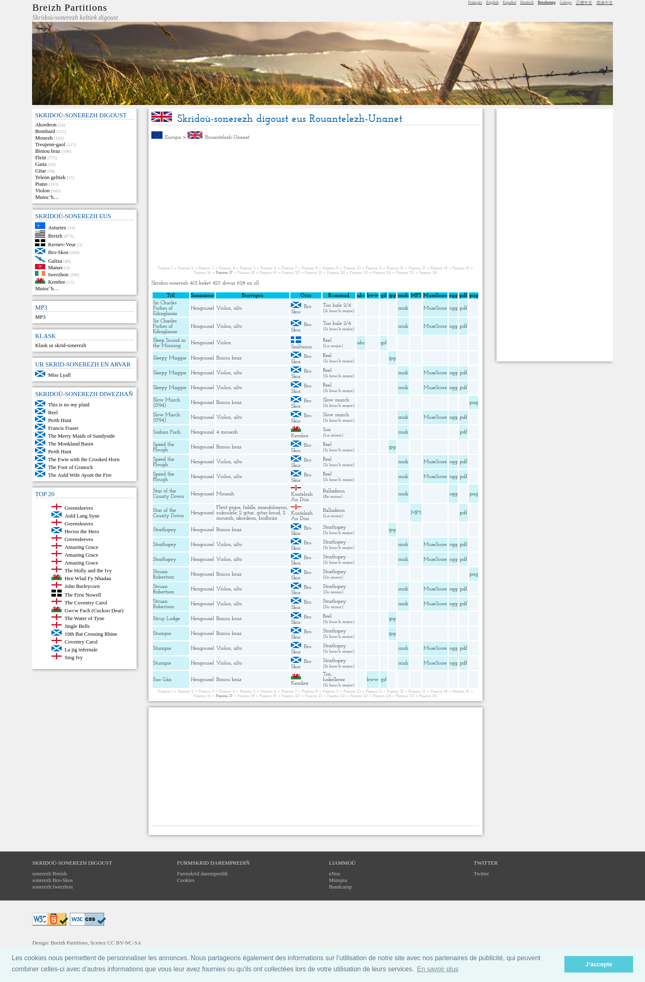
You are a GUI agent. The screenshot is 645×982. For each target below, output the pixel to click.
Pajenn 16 (202, 273)
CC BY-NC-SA (124, 943)
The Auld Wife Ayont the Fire (79, 475)
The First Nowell (83, 595)
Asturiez (57, 227)
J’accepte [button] (599, 964)
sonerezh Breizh (49, 873)
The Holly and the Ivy (88, 570)
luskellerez (334, 679)
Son (327, 429)
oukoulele (226, 512)
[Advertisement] (315, 203)
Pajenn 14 (438, 268)
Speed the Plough (163, 447)
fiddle (249, 507)
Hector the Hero (82, 531)
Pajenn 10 (352, 268)
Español (509, 2)
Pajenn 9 (331, 268)
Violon (42, 190)
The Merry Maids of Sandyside (81, 436)
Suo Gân (162, 679)
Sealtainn (301, 347)
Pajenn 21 (313, 273)
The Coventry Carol (86, 602)
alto (238, 308)
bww (372, 679)
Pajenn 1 (165, 268)
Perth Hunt (60, 420)
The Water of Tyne (84, 618)
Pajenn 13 (416, 268)
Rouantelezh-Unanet (227, 137)
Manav (55, 267)
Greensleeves (79, 508)
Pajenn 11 (373, 268)
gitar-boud (268, 512)
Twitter (481, 873)
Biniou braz (47, 151)
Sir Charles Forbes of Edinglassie (165, 308)
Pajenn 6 (268, 268)
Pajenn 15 (460, 268)
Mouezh (44, 138)
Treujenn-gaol (50, 144)
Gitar (40, 171)
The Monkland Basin (70, 444)
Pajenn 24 (382, 273)
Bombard (45, 131)
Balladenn (334, 491)
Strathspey (164, 529)
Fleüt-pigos (228, 507)
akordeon (246, 518)
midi (403, 308)
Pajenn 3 (206, 268)
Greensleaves (79, 523)
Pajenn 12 (395, 268)
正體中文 (584, 2)
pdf (463, 308)
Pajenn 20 (290, 273)
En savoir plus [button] (438, 969)
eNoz (334, 873)
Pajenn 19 (268, 273)
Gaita (40, 164)
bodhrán (268, 518)
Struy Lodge (166, 618)
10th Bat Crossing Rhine (91, 634)
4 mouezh (227, 432)
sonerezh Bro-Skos (52, 880)
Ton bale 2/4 (337, 305)
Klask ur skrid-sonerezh (60, 345)
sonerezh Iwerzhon (52, 887)
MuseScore (435, 308)
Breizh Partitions (69, 7)
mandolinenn (272, 507)
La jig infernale (81, 649)
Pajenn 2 (185, 268)
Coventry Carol (81, 642)
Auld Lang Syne (82, 516)
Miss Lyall (59, 375)
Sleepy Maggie (169, 358)
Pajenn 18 (246, 273)
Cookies (186, 880)
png (473, 402)
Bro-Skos (58, 252)
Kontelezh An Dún (302, 497)
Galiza (55, 260)
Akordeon (45, 124)
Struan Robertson (163, 574)
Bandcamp (340, 887)
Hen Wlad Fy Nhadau (88, 578)
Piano (41, 184)
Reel (53, 412)
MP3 (40, 317)
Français (475, 2)
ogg (453, 295)
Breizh (55, 236)
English (492, 2)
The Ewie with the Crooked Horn (84, 459)
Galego (566, 2)
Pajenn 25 (405, 273)
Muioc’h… (47, 197)
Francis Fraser (63, 428)
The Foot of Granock (70, 467)
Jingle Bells (77, 626)
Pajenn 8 (310, 268)
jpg (392, 358)
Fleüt (40, 157)
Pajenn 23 (359, 273)
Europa (173, 137)
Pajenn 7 (289, 268)
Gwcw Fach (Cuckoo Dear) (94, 610)
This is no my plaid (68, 404)
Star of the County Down (168, 493)
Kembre (56, 282)
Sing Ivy (74, 657)
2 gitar (246, 512)
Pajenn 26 (428, 273)
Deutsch (527, 2)
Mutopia (338, 880)
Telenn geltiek (50, 177)
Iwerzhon (58, 274)
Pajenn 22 (336, 273)
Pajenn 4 (227, 268)
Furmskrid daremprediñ (202, 873)
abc (361, 342)
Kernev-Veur (62, 244)
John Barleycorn (82, 586)
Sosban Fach (167, 432)
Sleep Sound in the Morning (169, 343)
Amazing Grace (81, 547)
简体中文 (604, 2)
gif (384, 342)
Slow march (336, 400)
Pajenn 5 (247, 268)
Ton (327, 674)
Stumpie (162, 633)
